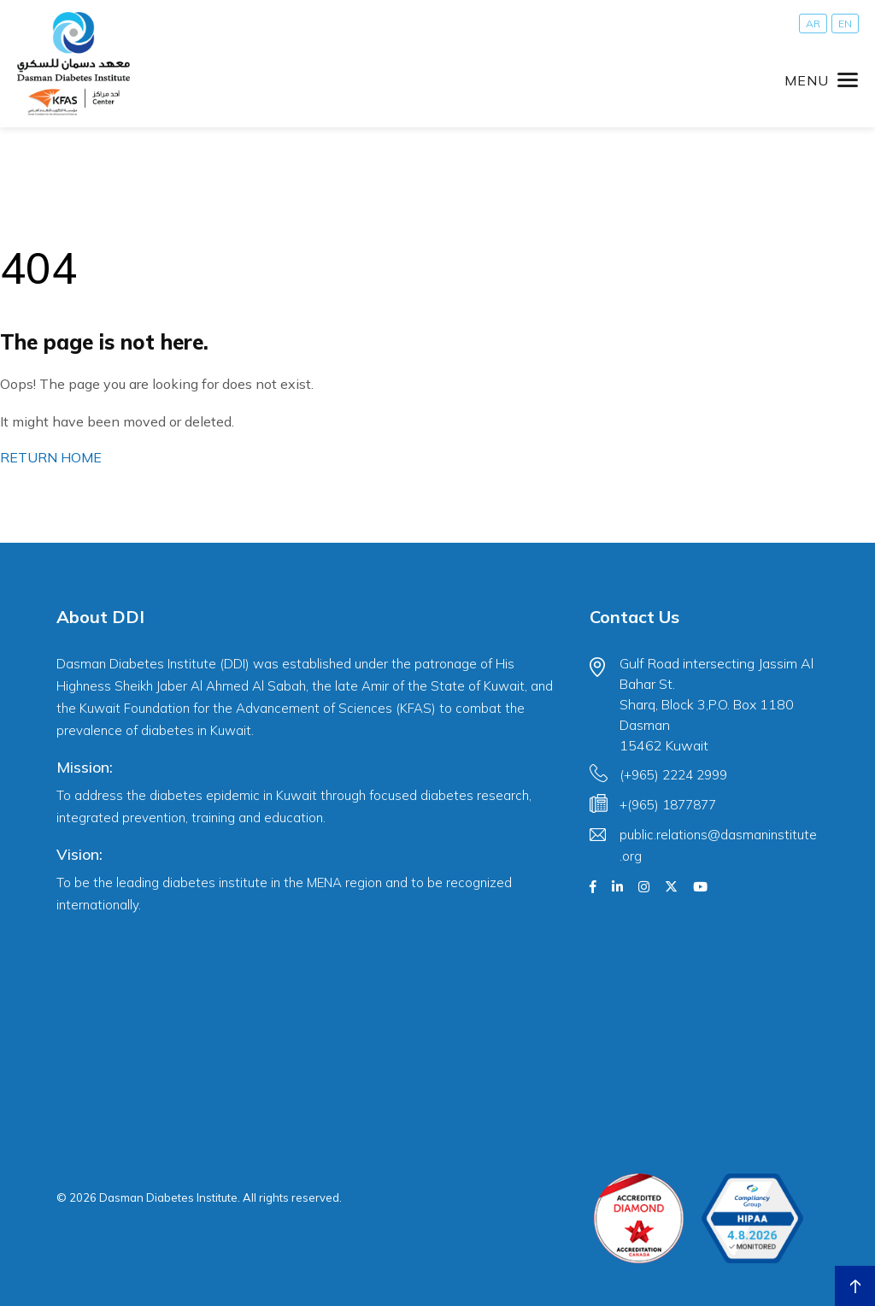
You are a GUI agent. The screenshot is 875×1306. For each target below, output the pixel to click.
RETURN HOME (51, 457)
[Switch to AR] (813, 23)
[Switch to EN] (845, 23)
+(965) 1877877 (668, 805)
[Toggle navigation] (821, 80)
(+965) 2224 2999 (673, 775)
